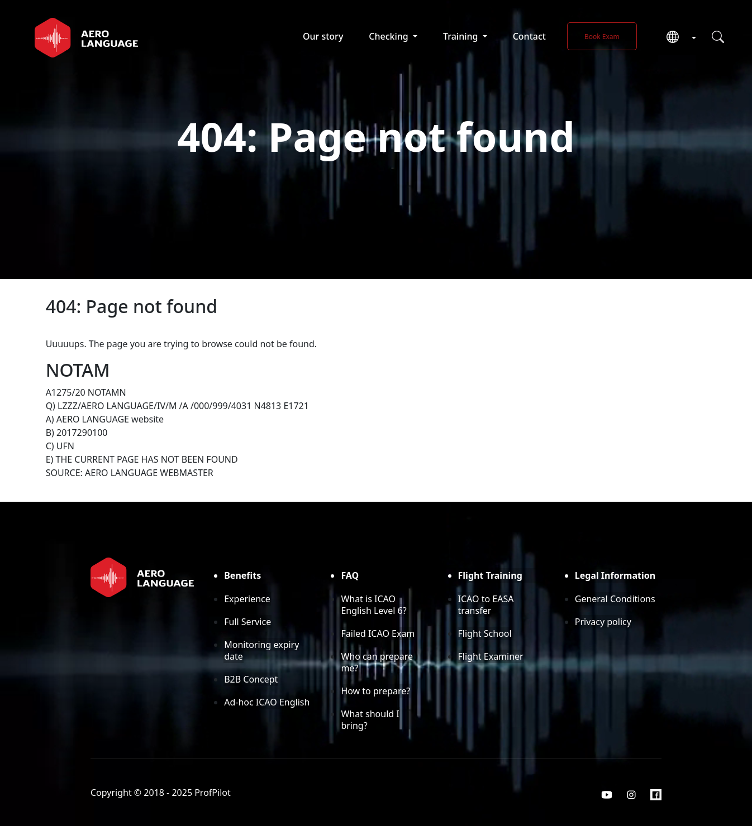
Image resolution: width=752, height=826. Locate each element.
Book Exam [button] (602, 36)
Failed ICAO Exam (378, 633)
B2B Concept (251, 679)
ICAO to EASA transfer (486, 605)
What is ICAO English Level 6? (373, 605)
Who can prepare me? (377, 662)
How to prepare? (375, 691)
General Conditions (615, 599)
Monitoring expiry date (261, 650)
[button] (677, 37)
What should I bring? (370, 720)
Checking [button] (390, 36)
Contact (529, 36)
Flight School (485, 633)
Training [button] (461, 36)
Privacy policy (603, 622)
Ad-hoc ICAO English (267, 702)
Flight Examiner (490, 656)
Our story (323, 36)
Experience (247, 599)
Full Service (247, 622)
